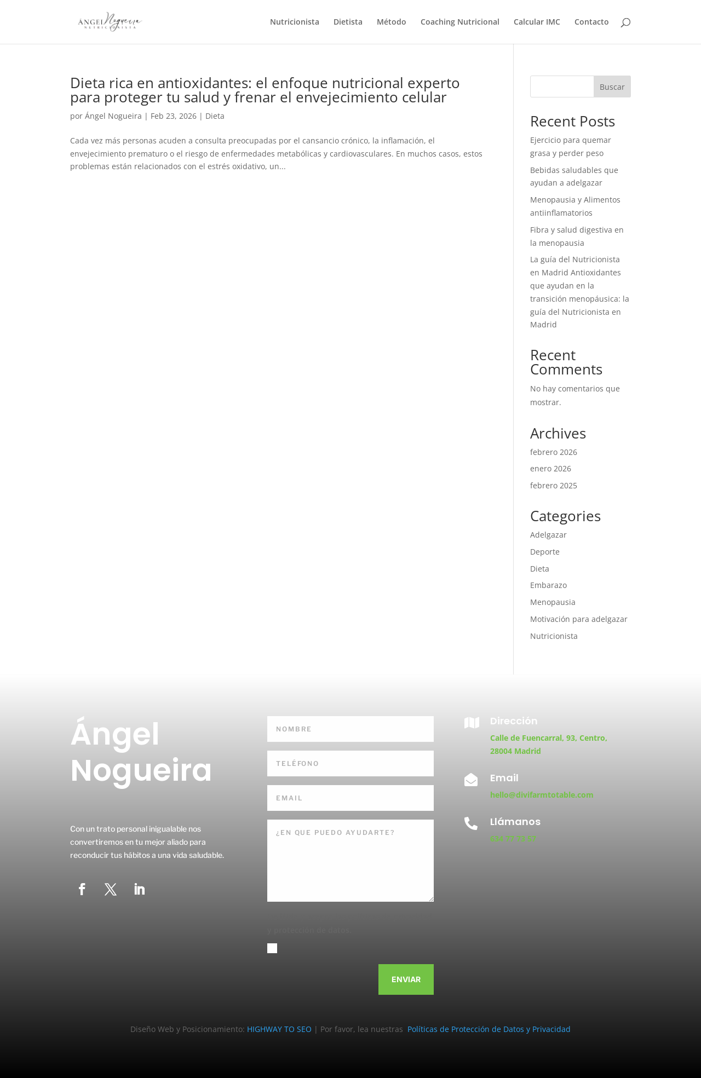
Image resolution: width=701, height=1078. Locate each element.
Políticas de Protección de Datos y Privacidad (488, 1029)
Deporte (545, 551)
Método (391, 22)
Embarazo (548, 585)
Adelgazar (548, 534)
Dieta (215, 116)
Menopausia (553, 602)
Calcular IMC (537, 22)
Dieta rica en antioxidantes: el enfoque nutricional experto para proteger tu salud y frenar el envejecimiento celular (265, 90)
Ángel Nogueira (113, 116)
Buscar (612, 87)
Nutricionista (294, 22)
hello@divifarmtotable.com (542, 794)
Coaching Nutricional (460, 22)
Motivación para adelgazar (579, 619)
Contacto (591, 22)
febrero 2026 (553, 452)
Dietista (348, 22)
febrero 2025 (553, 485)
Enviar (406, 979)
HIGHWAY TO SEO (280, 1029)
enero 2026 (550, 468)
